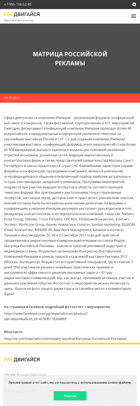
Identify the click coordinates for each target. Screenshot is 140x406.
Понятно (70, 396)
